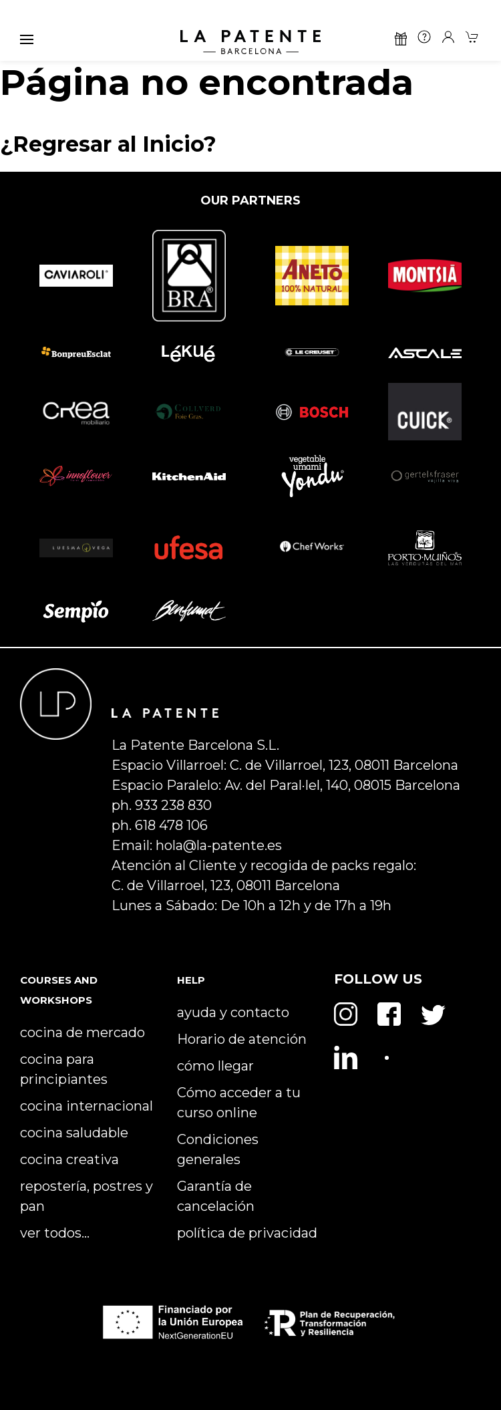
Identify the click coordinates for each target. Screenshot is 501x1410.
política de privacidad (247, 1233)
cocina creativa (69, 1159)
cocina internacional (86, 1106)
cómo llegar (215, 1066)
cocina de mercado (82, 1032)
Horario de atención (242, 1039)
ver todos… (55, 1233)
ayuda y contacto (233, 1012)
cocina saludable (74, 1133)
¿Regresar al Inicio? (108, 144)
